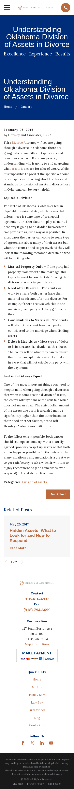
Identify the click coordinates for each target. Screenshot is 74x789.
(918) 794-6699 (37, 610)
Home (37, 679)
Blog (37, 718)
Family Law (37, 695)
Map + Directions (37, 644)
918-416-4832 (37, 599)
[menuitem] (18, 784)
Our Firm (37, 687)
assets (16, 169)
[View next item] (22, 562)
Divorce (17, 142)
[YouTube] (51, 743)
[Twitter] (32, 743)
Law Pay (37, 702)
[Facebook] (23, 743)
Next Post (58, 494)
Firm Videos (36, 710)
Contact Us (37, 725)
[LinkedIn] (42, 743)
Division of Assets (34, 482)
